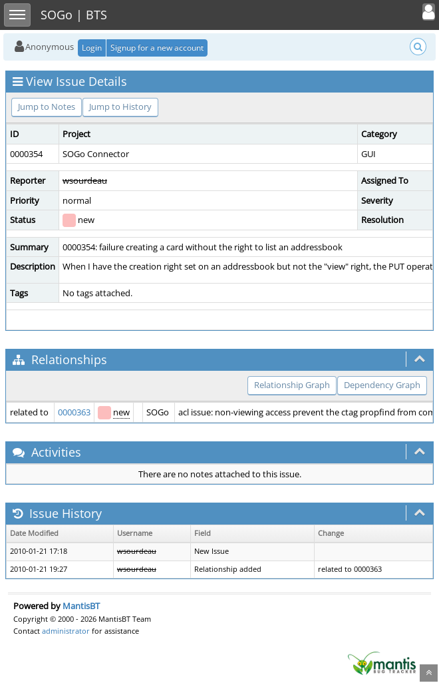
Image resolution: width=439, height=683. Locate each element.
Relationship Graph (292, 385)
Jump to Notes (46, 107)
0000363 (74, 412)
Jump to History (120, 107)
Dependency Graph (382, 385)
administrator (66, 631)
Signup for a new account (157, 47)
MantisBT (81, 606)
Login (92, 47)
